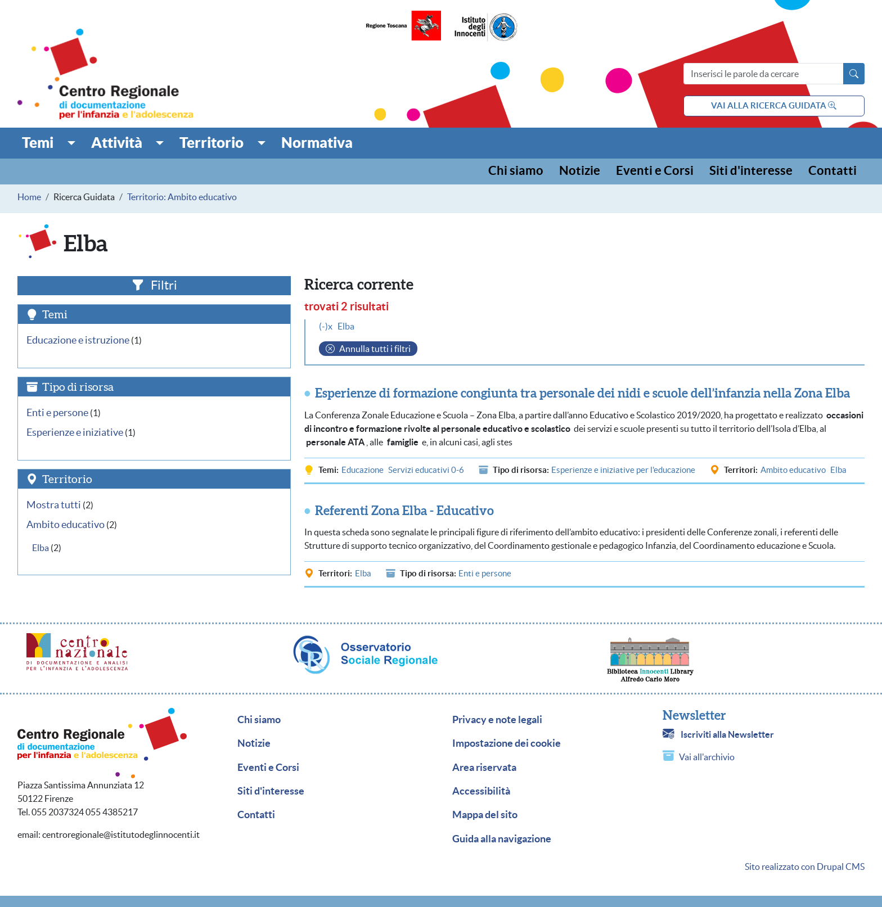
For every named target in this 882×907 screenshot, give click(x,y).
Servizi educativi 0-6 (426, 470)
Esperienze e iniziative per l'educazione (623, 470)
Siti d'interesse (751, 171)
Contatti (832, 171)
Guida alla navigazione (501, 839)
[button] (48, 143)
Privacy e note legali (497, 719)
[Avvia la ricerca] (854, 73)
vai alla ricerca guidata (773, 105)
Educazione (362, 470)
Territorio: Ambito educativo (182, 197)
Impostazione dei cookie (506, 743)
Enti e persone (484, 573)
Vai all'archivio (707, 757)
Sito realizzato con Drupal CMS (805, 866)
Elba (838, 470)
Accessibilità (481, 791)
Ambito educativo (793, 470)
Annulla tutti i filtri (375, 349)
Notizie (579, 171)
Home (29, 197)
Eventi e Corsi (655, 171)
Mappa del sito (485, 814)
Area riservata (484, 767)
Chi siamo (515, 171)
